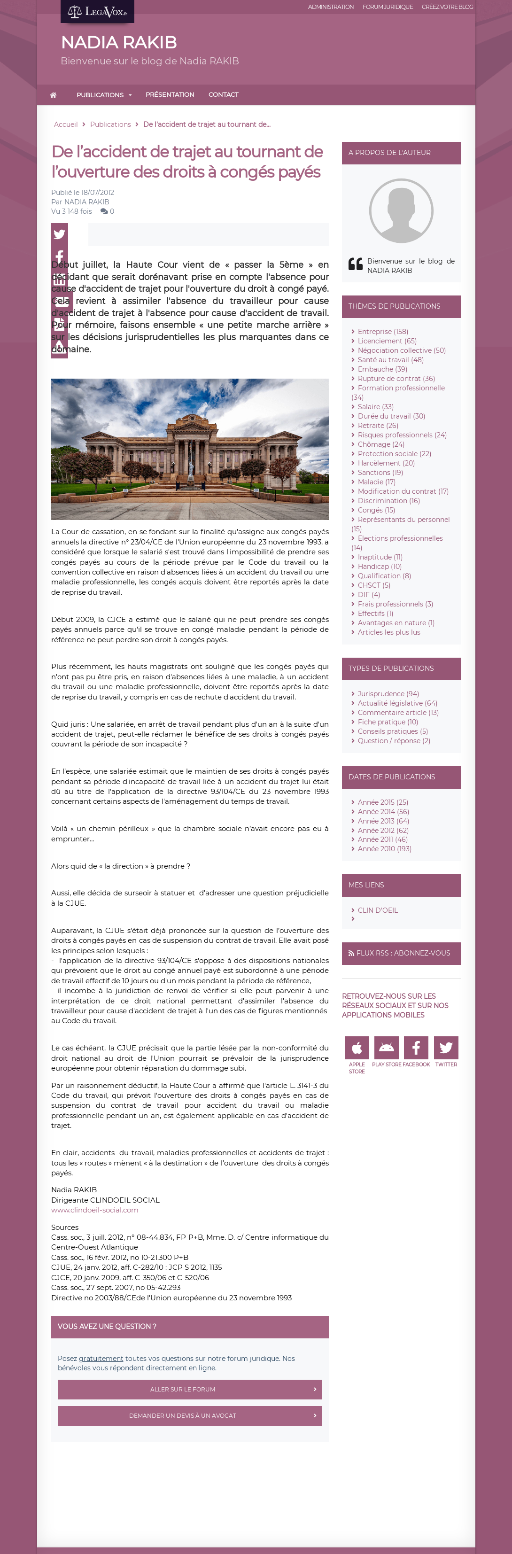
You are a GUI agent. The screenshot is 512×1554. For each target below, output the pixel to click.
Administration (331, 6)
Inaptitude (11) (380, 557)
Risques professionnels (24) (402, 435)
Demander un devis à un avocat (225, 1416)
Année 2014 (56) (384, 812)
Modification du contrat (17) (403, 491)
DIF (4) (369, 595)
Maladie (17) (377, 482)
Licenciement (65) (387, 341)
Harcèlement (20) (386, 463)
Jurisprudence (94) (388, 694)
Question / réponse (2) (394, 741)
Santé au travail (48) (391, 360)
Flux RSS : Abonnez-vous (403, 953)
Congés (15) (377, 510)
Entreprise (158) (383, 331)
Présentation (170, 94)
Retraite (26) (378, 425)
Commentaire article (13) (398, 712)
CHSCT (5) (374, 585)
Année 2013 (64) (384, 821)
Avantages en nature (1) (396, 623)
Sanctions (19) (380, 472)
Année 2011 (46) (383, 839)
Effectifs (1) (376, 613)
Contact (223, 94)
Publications (100, 95)
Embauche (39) (383, 369)
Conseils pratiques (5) (393, 731)
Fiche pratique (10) (388, 722)
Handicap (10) (380, 566)
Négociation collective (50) (402, 350)
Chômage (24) (381, 444)
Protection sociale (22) (395, 454)
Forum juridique (388, 6)
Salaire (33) (376, 407)
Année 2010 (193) (385, 849)
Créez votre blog (447, 6)
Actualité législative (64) (398, 703)
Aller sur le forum (236, 1389)
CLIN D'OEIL (378, 910)
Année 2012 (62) (383, 830)
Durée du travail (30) (392, 416)
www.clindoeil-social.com (95, 1209)
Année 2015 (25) (383, 802)
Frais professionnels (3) (396, 604)
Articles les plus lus (389, 632)
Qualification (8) (384, 576)
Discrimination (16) (389, 501)
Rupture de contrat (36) (396, 378)
